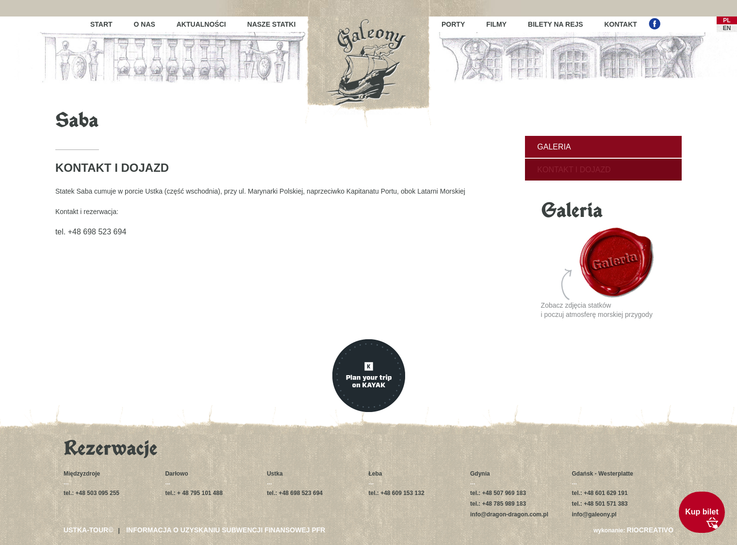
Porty (453, 24)
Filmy (496, 24)
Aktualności (201, 24)
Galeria (554, 147)
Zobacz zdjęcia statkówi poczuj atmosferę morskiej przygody (598, 273)
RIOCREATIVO (650, 530)
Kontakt (621, 24)
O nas (144, 24)
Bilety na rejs (555, 24)
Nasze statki (271, 24)
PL (726, 20)
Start (101, 24)
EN (727, 28)
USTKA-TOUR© (89, 530)
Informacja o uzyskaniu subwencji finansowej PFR (225, 530)
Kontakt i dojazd (573, 169)
